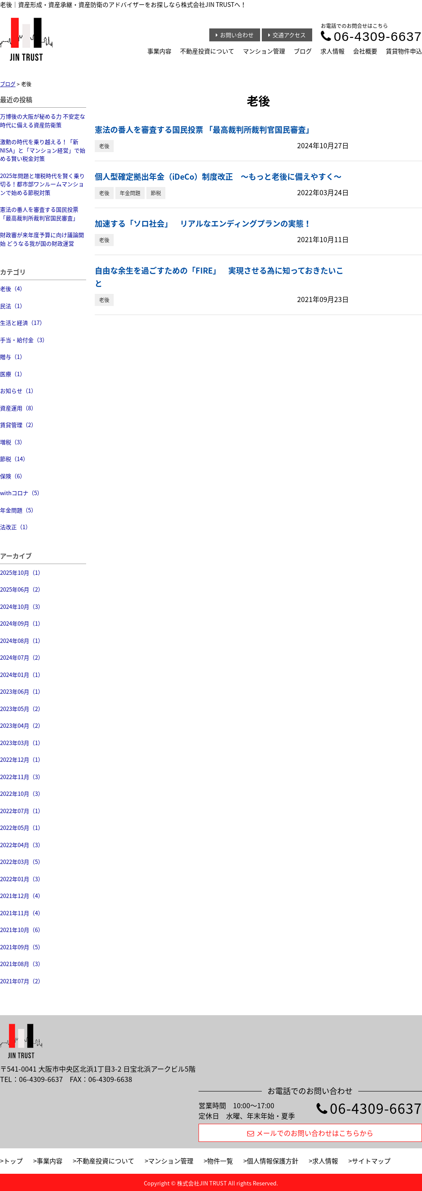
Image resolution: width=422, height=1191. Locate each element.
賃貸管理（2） (18, 425)
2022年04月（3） (21, 845)
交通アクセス (287, 35)
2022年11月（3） (21, 777)
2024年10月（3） (21, 606)
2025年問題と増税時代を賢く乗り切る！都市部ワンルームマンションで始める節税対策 (42, 183)
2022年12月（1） (21, 759)
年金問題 (130, 193)
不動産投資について (207, 51)
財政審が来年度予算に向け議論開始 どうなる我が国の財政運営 (42, 239)
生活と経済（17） (22, 322)
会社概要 (365, 51)
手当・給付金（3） (24, 340)
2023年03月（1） (21, 743)
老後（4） (12, 288)
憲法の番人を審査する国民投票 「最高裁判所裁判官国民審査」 (39, 213)
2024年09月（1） (21, 623)
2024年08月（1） (21, 640)
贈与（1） (12, 356)
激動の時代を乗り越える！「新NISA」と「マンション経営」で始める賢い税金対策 (42, 149)
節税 (156, 193)
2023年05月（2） (21, 709)
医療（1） (12, 374)
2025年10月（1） (21, 572)
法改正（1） (15, 527)
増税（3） (12, 442)
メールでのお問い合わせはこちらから (310, 1133)
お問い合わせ (235, 35)
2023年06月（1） (21, 691)
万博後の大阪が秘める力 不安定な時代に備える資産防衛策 (42, 120)
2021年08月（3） (21, 964)
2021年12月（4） (21, 896)
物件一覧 (220, 1161)
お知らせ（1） (18, 391)
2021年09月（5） (21, 947)
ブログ (303, 51)
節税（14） (14, 459)
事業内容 (159, 51)
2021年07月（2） (21, 981)
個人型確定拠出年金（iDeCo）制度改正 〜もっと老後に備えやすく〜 (218, 176)
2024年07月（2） (21, 657)
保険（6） (12, 476)
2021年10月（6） (21, 930)
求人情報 (332, 51)
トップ (13, 1161)
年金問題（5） (18, 510)
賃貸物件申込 (404, 51)
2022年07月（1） (21, 811)
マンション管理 (264, 51)
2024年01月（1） (21, 674)
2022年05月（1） (21, 827)
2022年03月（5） (21, 861)
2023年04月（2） (21, 725)
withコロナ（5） (21, 493)
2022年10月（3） (21, 793)
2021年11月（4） (21, 913)
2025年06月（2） (21, 589)
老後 (104, 146)
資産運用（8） (18, 408)
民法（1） (12, 306)
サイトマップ (371, 1161)
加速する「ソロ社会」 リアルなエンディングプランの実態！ (203, 223)
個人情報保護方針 (272, 1161)
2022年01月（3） (21, 879)
